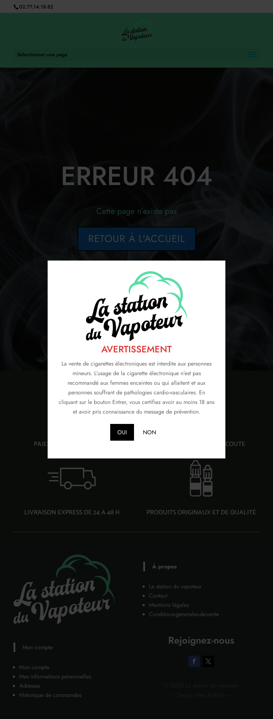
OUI (122, 432)
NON (149, 432)
